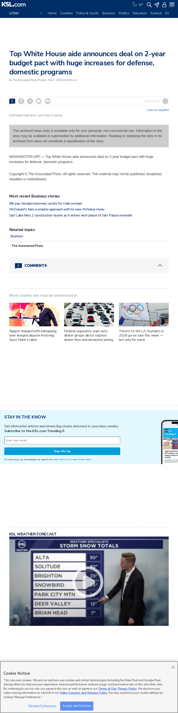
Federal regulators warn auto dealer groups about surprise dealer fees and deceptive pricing (88, 335)
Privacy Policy (127, 689)
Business (108, 13)
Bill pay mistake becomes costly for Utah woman (45, 203)
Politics (124, 13)
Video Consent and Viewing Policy (83, 693)
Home (52, 13)
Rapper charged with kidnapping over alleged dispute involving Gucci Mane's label (33, 335)
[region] (89, 687)
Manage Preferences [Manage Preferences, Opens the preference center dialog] (42, 706)
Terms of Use (66, 459)
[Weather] (137, 4)
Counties (66, 13)
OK (173, 667)
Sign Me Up (62, 451)
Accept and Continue (77, 706)
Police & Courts (87, 13)
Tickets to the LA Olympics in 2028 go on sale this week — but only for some (141, 335)
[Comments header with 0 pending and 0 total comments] (89, 265)
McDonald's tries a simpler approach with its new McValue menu (56, 209)
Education (140, 13)
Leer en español (158, 110)
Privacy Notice (84, 459)
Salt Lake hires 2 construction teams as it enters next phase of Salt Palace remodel (70, 215)
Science (156, 13)
